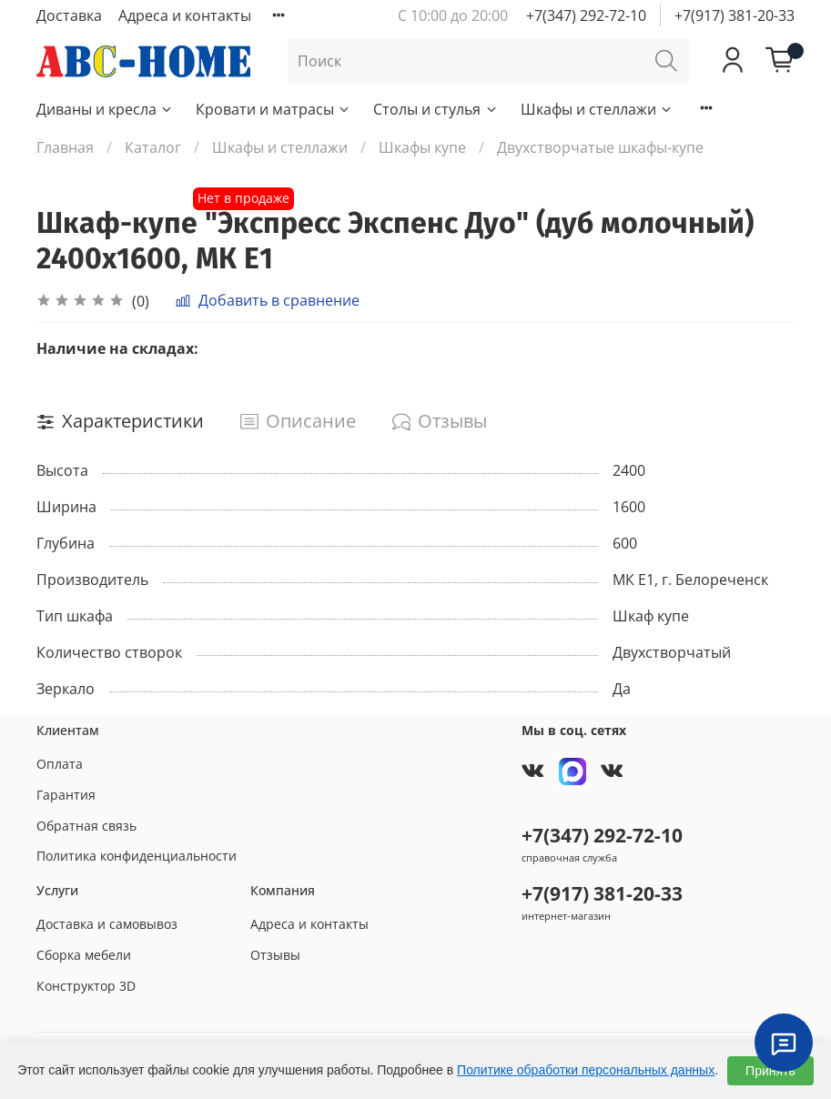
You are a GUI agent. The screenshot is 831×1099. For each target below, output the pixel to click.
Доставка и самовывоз (106, 924)
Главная (65, 147)
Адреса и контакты (184, 15)
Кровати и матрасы (273, 109)
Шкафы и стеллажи (597, 109)
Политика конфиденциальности (136, 855)
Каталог (153, 147)
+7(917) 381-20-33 (734, 15)
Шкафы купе (422, 147)
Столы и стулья (435, 109)
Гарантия (66, 794)
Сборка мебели (83, 954)
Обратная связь (86, 825)
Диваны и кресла (105, 109)
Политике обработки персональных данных (585, 1070)
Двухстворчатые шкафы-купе (600, 147)
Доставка (69, 15)
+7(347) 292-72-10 (586, 15)
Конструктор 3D (86, 985)
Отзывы (275, 954)
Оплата (59, 763)
